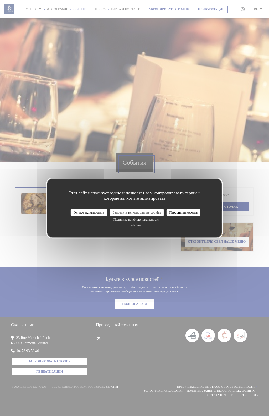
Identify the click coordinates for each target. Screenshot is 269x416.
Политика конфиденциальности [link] (136, 219)
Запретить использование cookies (137, 212)
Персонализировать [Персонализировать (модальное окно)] (183, 212)
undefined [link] (135, 225)
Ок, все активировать (89, 212)
